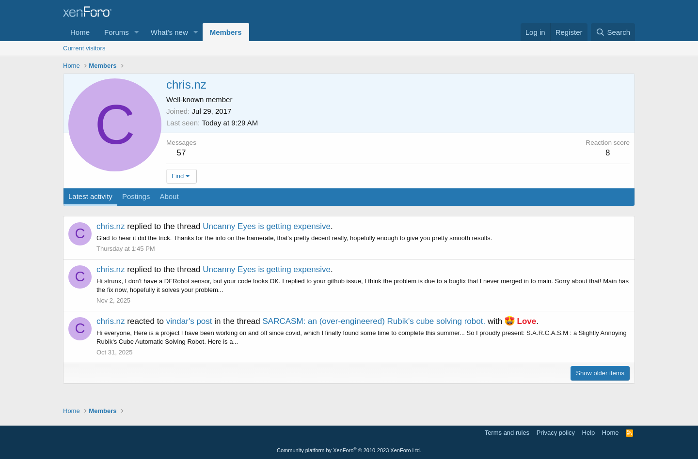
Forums (116, 32)
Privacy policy (556, 432)
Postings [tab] (136, 196)
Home (80, 32)
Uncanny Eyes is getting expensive (267, 226)
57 (181, 152)
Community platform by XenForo (349, 450)
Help (588, 432)
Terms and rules (507, 432)
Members (226, 32)
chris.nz (110, 226)
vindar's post (189, 321)
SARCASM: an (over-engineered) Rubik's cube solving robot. (374, 321)
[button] (136, 32)
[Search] (613, 32)
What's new (169, 32)
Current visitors (84, 48)
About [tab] (168, 196)
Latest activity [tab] (90, 196)
